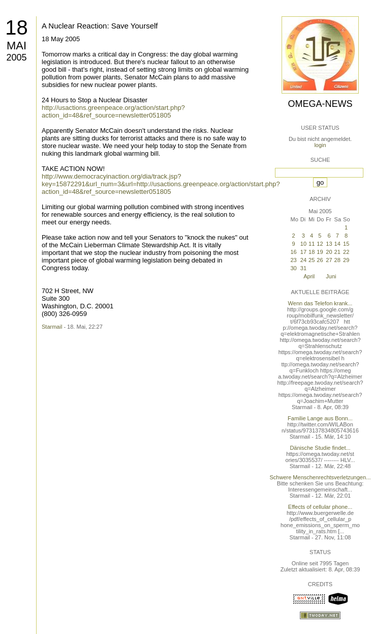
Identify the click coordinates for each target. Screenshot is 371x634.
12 (320, 244)
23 (293, 260)
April (309, 276)
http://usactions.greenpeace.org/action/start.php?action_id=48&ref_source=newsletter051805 (113, 111)
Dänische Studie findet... (320, 448)
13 (329, 244)
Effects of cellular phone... (320, 507)
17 (303, 252)
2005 (16, 57)
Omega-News (320, 104)
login (320, 145)
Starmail (52, 327)
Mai (16, 45)
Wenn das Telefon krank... (320, 303)
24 (303, 260)
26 (320, 260)
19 (320, 252)
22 (346, 252)
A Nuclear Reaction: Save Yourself (100, 25)
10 (303, 244)
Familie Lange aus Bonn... (320, 418)
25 (311, 260)
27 (329, 260)
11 (311, 244)
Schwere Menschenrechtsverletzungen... (320, 477)
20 (329, 252)
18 (16, 27)
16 (293, 252)
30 (293, 268)
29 (346, 260)
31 (303, 268)
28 (337, 260)
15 (346, 244)
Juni (331, 276)
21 (337, 252)
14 (337, 244)
